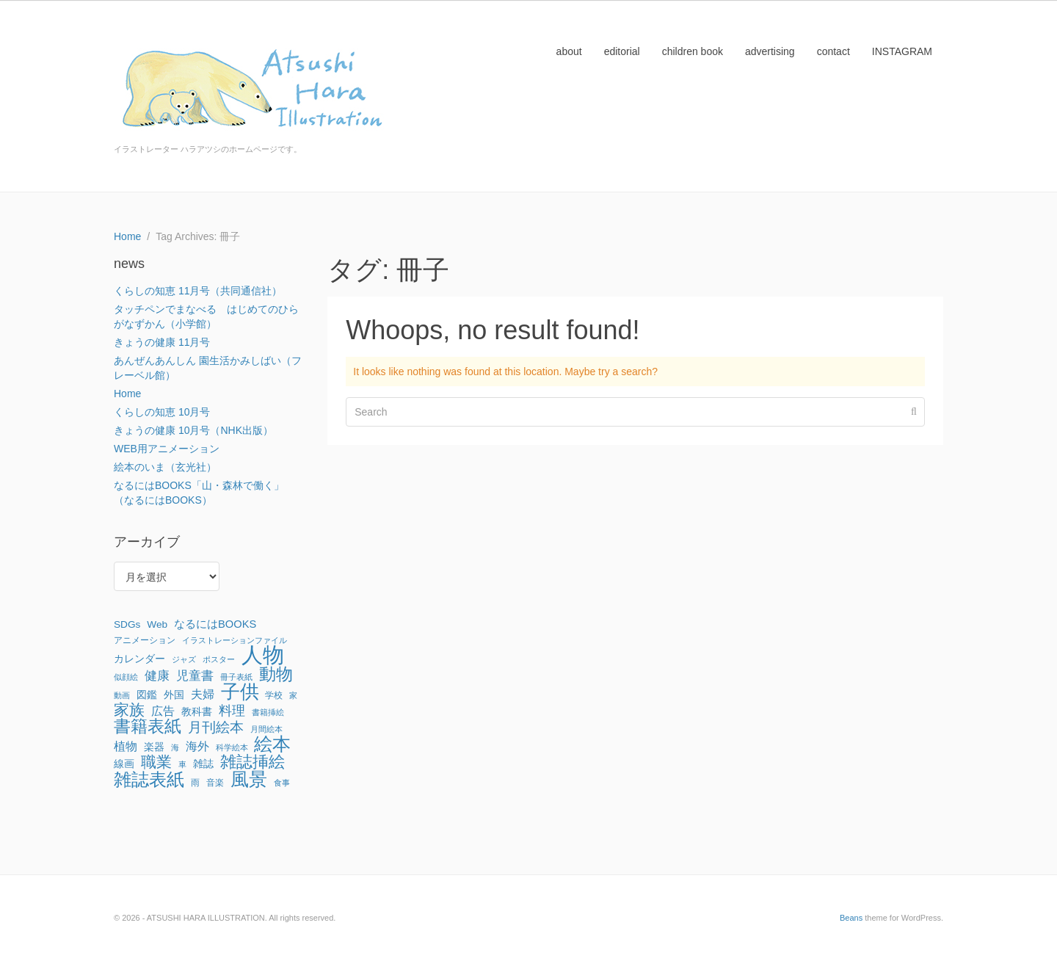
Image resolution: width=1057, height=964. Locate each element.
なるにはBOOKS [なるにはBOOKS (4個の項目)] (215, 624)
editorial (622, 51)
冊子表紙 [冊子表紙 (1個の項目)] (236, 677)
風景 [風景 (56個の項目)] (248, 779)
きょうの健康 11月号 (162, 342)
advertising (770, 51)
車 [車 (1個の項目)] (182, 764)
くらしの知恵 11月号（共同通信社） (198, 291)
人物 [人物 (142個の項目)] (262, 655)
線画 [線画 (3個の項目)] (124, 763)
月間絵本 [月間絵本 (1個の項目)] (266, 729)
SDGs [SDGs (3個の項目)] (127, 624)
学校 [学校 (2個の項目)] (274, 695)
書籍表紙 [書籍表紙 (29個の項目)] (147, 727)
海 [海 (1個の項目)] (175, 747)
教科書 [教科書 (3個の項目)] (196, 711)
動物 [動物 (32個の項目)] (276, 674)
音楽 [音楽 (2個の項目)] (215, 783)
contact (833, 51)
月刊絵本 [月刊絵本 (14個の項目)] (216, 727)
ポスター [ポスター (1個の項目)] (219, 659)
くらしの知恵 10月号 (162, 412)
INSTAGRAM (902, 51)
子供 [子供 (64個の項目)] (240, 691)
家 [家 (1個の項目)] (293, 695)
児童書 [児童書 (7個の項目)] (195, 676)
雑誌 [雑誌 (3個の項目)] (203, 763)
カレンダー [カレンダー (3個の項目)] (139, 658)
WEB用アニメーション (166, 448)
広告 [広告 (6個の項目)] (163, 710)
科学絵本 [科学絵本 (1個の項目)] (232, 747)
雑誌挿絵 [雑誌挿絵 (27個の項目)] (252, 762)
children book (692, 51)
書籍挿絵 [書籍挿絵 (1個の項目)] (268, 712)
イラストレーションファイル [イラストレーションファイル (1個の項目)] (234, 640)
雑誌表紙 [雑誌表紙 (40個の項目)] (149, 779)
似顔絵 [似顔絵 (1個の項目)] (126, 677)
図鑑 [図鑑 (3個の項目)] (147, 694)
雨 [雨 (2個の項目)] (195, 783)
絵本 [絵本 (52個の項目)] (272, 743)
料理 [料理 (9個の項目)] (232, 710)
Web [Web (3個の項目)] (157, 624)
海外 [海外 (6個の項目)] (197, 746)
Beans (851, 917)
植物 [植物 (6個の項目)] (125, 746)
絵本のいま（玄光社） (165, 467)
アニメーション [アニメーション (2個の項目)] (144, 640)
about (569, 51)
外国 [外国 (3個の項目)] (174, 694)
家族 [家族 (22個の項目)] (129, 710)
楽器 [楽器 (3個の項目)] (154, 747)
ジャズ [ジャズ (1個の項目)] (184, 659)
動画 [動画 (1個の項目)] (122, 695)
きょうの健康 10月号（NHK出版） (193, 430)
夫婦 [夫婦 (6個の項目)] (202, 693)
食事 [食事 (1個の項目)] (282, 782)
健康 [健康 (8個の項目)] (157, 675)
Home (127, 393)
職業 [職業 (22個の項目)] (156, 762)
